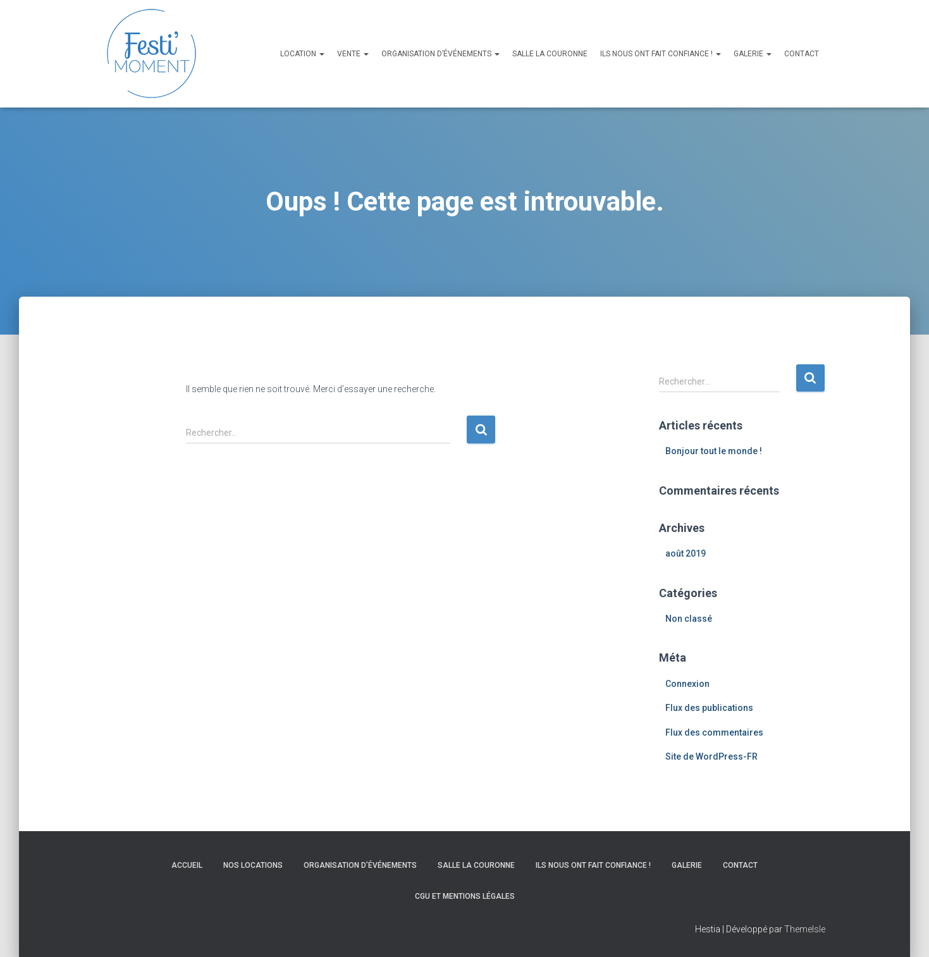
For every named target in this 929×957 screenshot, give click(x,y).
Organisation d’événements (440, 53)
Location (302, 53)
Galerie (753, 53)
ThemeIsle (804, 929)
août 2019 (685, 553)
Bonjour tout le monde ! (713, 451)
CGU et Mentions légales (465, 896)
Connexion (687, 684)
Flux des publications (709, 708)
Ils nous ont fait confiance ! (660, 53)
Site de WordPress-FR (711, 756)
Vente (353, 53)
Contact (801, 53)
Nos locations (253, 865)
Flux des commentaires (714, 732)
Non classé (688, 619)
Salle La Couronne (550, 53)
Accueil (186, 865)
